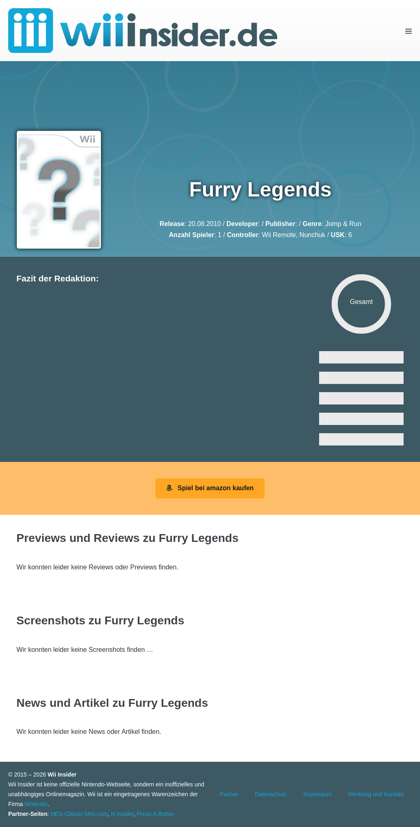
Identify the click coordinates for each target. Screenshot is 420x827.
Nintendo (36, 804)
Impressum (318, 794)
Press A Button (156, 814)
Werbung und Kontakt (376, 794)
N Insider (122, 814)
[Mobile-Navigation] (408, 31)
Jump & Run (343, 223)
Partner (229, 794)
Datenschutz (271, 794)
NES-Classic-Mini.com (78, 814)
